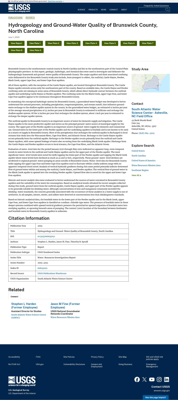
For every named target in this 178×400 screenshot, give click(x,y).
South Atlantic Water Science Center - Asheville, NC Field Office (150, 112)
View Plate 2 (53, 43)
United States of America (143, 160)
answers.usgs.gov (162, 390)
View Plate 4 (91, 43)
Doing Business (125, 364)
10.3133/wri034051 (46, 236)
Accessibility (14, 357)
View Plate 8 (16, 50)
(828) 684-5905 (147, 133)
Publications (15, 17)
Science (81, 10)
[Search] (167, 9)
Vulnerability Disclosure (74, 364)
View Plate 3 (72, 43)
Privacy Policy (97, 357)
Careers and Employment (96, 365)
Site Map (123, 357)
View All (136, 175)
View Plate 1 (34, 43)
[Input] (154, 9)
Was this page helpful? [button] (155, 397)
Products (93, 10)
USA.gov (40, 364)
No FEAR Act (14, 364)
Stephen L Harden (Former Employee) (24, 305)
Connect (113, 10)
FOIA (38, 357)
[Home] (19, 12)
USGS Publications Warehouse (52, 273)
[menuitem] (81, 8)
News (103, 10)
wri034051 (42, 268)
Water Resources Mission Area (65, 317)
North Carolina (139, 155)
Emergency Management (152, 365)
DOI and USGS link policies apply (154, 358)
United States (138, 151)
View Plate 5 (110, 43)
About (124, 10)
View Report (16, 43)
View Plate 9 (35, 50)
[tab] (14, 296)
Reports (30, 17)
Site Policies (69, 357)
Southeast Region (140, 170)
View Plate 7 (147, 43)
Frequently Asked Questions (156, 6)
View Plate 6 (129, 43)
